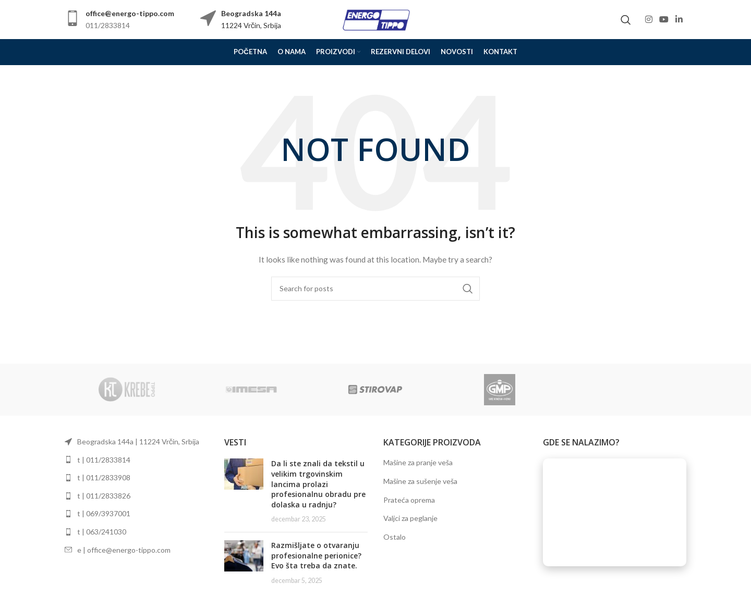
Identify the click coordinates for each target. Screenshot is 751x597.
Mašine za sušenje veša (420, 481)
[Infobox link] (119, 19)
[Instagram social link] (648, 19)
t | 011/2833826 (103, 495)
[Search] (625, 19)
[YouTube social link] (664, 19)
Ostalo (394, 536)
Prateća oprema (409, 499)
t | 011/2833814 (103, 459)
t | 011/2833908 (103, 477)
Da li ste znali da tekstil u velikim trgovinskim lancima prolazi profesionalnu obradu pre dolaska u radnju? (318, 483)
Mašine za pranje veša (418, 462)
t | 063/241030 (101, 531)
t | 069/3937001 (103, 513)
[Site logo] (375, 18)
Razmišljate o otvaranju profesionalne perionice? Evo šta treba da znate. (316, 555)
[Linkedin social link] (679, 19)
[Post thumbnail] (243, 491)
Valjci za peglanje (410, 518)
